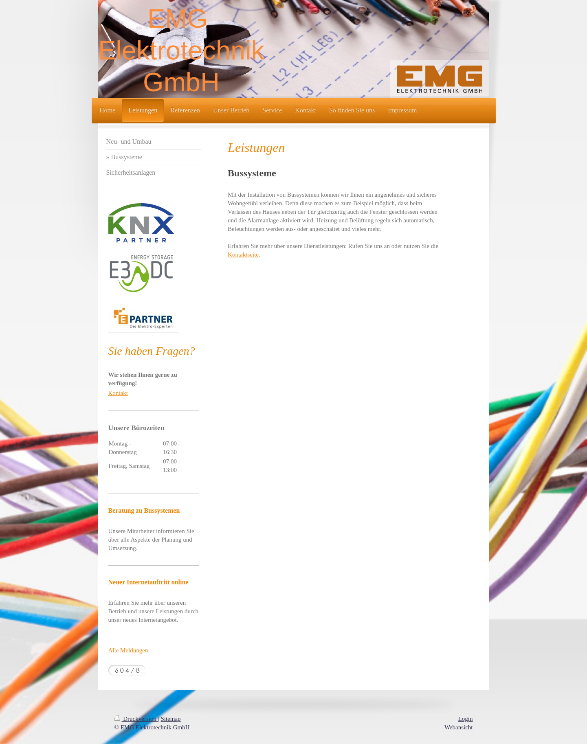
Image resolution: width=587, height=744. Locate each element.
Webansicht (458, 727)
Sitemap (170, 718)
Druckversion (136, 718)
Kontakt (118, 393)
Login (465, 718)
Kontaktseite (243, 254)
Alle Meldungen (128, 650)
